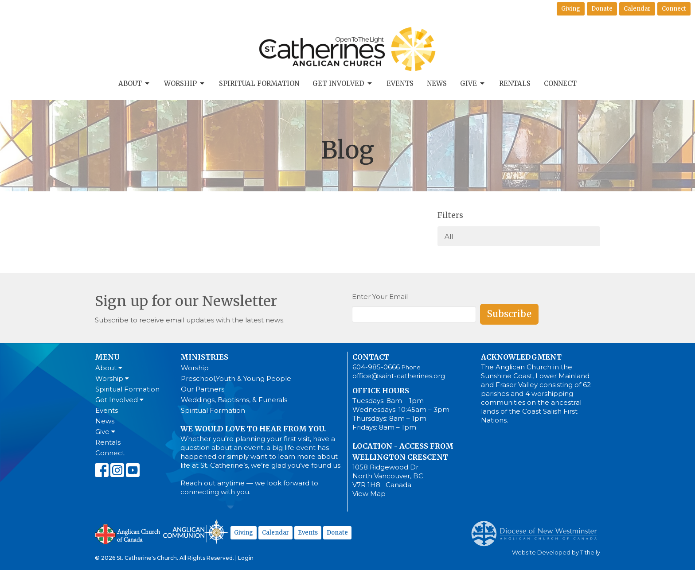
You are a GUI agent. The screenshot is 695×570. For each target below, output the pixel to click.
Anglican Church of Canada (128, 533)
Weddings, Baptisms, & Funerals (234, 400)
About (134, 83)
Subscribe (509, 313)
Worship (185, 83)
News (437, 83)
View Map (369, 493)
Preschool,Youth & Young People (236, 378)
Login (246, 557)
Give (473, 83)
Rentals (515, 83)
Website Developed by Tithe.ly (556, 552)
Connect (674, 8)
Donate (602, 8)
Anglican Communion (196, 531)
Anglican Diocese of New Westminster (537, 529)
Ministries (204, 357)
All (449, 236)
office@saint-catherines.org (398, 376)
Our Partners (202, 389)
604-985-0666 (376, 367)
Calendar (637, 8)
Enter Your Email (380, 296)
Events (400, 83)
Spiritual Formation (259, 83)
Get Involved (342, 83)
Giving (570, 8)
